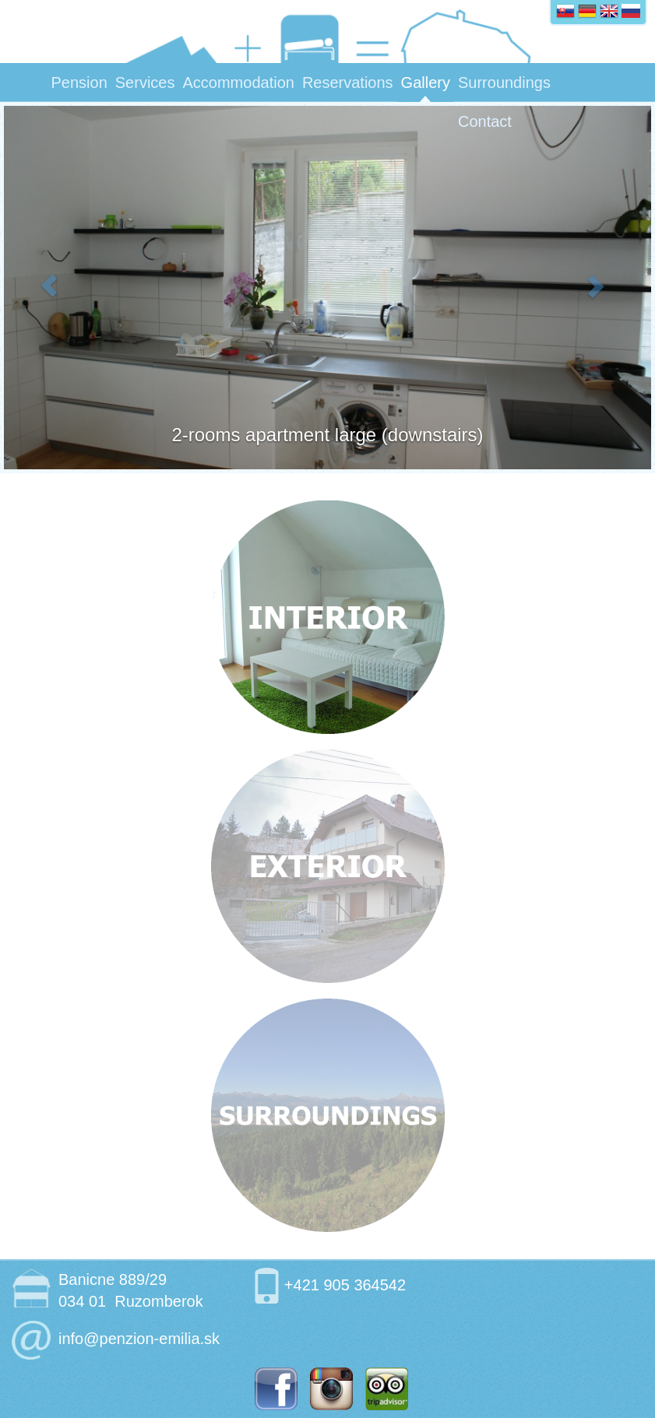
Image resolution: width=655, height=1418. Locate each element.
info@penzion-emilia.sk (139, 1338)
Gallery (425, 82)
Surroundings (504, 82)
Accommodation (238, 82)
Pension (79, 82)
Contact (485, 121)
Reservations (347, 82)
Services (145, 82)
